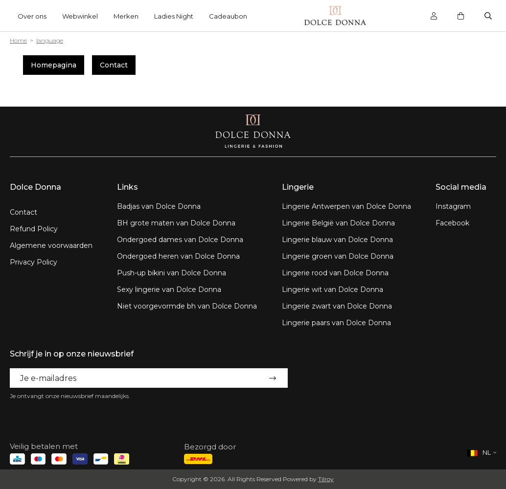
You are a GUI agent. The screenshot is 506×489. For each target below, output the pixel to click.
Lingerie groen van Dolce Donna (337, 256)
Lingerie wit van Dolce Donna (332, 289)
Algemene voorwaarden (51, 245)
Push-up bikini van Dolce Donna (171, 272)
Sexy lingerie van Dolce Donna (169, 289)
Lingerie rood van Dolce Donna (335, 272)
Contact (114, 65)
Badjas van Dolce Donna (159, 206)
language (49, 40)
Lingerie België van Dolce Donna (338, 223)
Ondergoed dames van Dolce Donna (180, 239)
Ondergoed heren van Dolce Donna (178, 256)
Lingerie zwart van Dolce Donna (337, 306)
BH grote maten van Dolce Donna (176, 223)
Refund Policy (34, 228)
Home (18, 40)
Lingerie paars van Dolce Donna (336, 322)
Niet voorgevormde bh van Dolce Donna (187, 306)
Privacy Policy (33, 262)
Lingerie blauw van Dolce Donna (337, 239)
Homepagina (53, 65)
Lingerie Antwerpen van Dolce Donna (346, 206)
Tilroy (326, 479)
